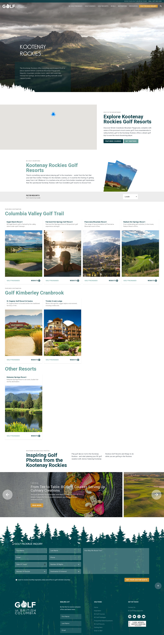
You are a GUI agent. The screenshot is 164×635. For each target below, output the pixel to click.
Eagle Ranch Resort (14, 222)
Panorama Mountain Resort (96, 222)
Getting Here (98, 627)
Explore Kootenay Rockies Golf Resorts (127, 119)
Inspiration (122, 6)
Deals (113, 6)
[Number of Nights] (65, 564)
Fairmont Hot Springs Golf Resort (59, 222)
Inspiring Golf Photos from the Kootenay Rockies (46, 460)
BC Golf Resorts (99, 624)
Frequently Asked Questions (103, 621)
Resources (133, 6)
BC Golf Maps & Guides (135, 611)
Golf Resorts (103, 6)
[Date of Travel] (31, 564)
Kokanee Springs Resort (16, 377)
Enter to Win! (98, 631)
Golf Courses (90, 6)
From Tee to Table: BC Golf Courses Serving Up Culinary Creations (68, 488)
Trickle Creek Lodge (54, 301)
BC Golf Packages (75, 6)
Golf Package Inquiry (148, 6)
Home (96, 607)
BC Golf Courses (99, 614)
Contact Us (131, 607)
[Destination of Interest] (65, 571)
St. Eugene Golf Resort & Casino (20, 301)
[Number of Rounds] (31, 571)
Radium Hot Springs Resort (134, 222)
